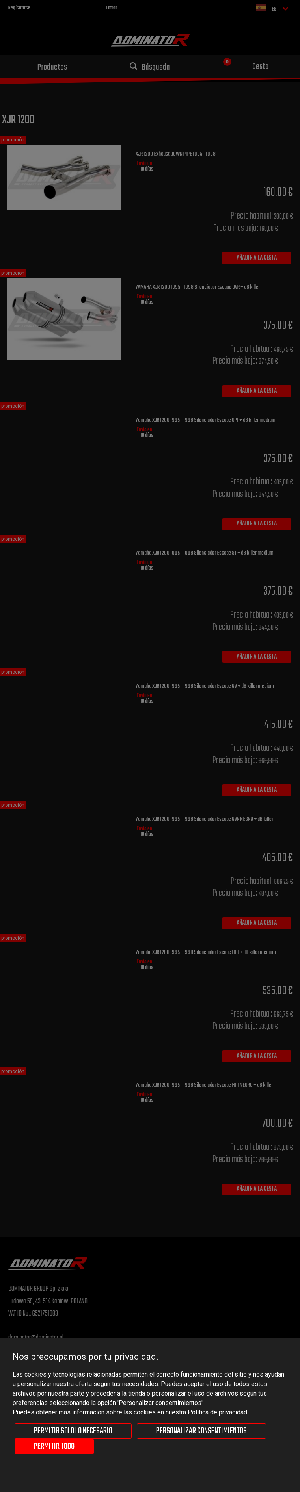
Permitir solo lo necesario (73, 1431)
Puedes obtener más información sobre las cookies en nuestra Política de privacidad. (130, 1412)
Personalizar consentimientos (201, 1431)
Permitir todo (54, 1446)
